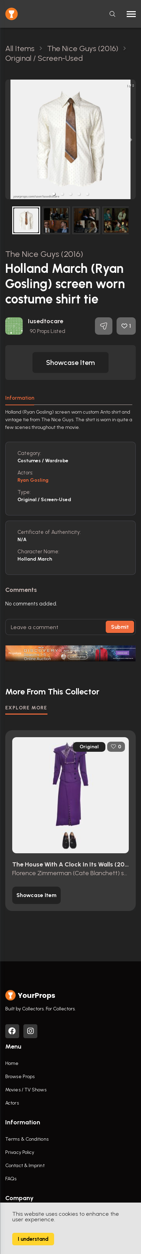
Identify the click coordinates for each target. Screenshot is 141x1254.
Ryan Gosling (33, 480)
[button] (53, 194)
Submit (120, 627)
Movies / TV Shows (25, 1090)
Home (11, 1063)
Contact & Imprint (25, 1165)
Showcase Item (70, 362)
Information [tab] (19, 398)
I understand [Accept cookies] (33, 1239)
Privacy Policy (19, 1152)
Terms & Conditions (27, 1139)
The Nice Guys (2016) (44, 254)
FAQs (10, 1179)
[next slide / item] (131, 139)
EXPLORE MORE (26, 708)
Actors (12, 1103)
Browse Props (20, 1077)
